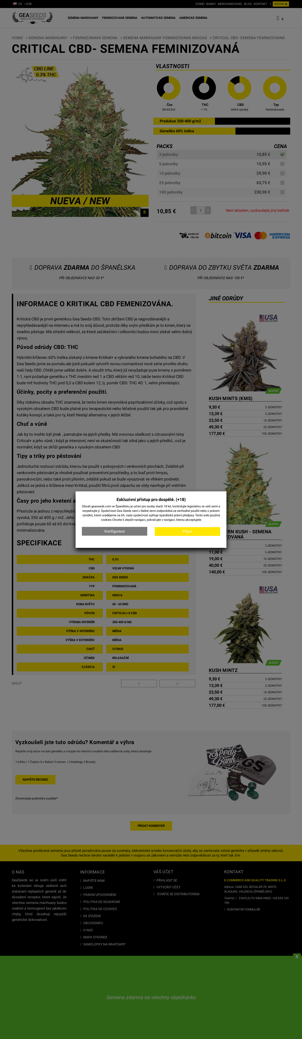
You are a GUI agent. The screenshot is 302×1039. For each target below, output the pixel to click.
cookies (106, 520)
